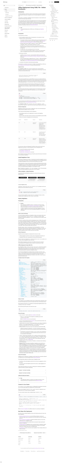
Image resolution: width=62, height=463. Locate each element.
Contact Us (39, 448)
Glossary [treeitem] (6, 36)
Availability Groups (26, 327)
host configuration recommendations (33, 207)
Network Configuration (55, 10)
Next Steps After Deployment (54, 36)
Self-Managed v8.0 (20, 5)
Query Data (6, 22)
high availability (33, 323)
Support (6, 35)
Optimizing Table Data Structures (24, 426)
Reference (6, 30)
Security (6, 31)
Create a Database (8, 19)
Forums (29, 448)
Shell (19, 93)
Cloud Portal (33, 329)
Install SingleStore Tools (53, 11)
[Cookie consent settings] (1, 462)
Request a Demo (20, 450)
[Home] (5, 2)
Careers (39, 451)
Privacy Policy (35, 458)
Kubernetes (7, 12)
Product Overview (20, 448)
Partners (39, 453)
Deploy (6, 9)
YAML (19, 261)
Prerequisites (53, 7)
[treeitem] (9, 7)
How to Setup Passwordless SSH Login (31, 60)
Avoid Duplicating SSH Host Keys (31, 103)
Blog (39, 450)
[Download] (23, 178)
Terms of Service (40, 458)
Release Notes (7, 33)
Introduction (7, 7)
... (24, 5)
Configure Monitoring (22, 434)
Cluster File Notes (54, 26)
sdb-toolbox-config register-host (26, 153)
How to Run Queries (22, 432)
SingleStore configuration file (25, 151)
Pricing (19, 451)
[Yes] (50, 40)
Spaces (29, 450)
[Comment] (54, 40)
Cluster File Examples (55, 27)
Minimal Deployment (54, 19)
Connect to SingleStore (8, 17)
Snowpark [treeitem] (7, 14)
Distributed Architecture (34, 24)
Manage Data (7, 24)
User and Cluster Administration (7, 28)
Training (29, 453)
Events (29, 451)
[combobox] (49, 2)
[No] (52, 40)
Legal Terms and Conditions (41, 461)
